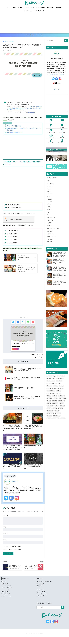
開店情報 (20, 7)
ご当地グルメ (51, 184)
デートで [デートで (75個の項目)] (49, 388)
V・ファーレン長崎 (40, 7)
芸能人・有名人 (51, 234)
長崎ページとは (41, 594)
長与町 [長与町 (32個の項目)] (57, 413)
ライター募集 (40, 586)
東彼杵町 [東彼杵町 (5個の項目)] (62, 408)
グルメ (9, 7)
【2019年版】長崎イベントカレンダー (34, 35)
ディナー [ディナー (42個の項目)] (57, 386)
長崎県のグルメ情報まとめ (14, 126)
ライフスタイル (50, 7)
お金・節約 (50, 220)
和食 (49, 207)
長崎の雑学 (50, 240)
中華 (49, 204)
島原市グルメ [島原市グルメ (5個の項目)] (61, 403)
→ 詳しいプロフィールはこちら (57, 75)
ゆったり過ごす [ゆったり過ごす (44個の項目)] (50, 383)
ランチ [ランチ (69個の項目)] (56, 388)
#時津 (35, 108)
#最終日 (18, 108)
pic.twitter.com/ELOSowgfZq (20, 110)
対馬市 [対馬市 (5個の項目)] (49, 403)
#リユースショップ (24, 108)
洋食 (49, 215)
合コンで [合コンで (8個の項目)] (58, 396)
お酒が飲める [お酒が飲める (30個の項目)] (61, 378)
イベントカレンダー (62, 141)
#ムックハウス (33, 107)
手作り (49, 212)
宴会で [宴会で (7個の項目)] (55, 401)
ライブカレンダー (29, 11)
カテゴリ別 (62, 121)
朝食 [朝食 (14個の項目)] (56, 408)
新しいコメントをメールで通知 (12, 548)
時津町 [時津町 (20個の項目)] (62, 406)
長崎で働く (50, 226)
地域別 (14, 7)
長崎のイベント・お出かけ (54, 228)
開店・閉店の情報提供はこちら (15, 132)
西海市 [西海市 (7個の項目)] (55, 411)
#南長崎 (38, 108)
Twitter (6, 502)
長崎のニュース (51, 237)
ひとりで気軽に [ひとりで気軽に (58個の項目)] (60, 381)
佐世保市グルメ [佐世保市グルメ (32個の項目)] (50, 393)
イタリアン (50, 186)
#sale (37, 107)
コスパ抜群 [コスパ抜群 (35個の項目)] (59, 383)
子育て (49, 223)
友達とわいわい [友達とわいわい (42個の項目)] (50, 396)
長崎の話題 (58, 7)
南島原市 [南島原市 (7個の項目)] (58, 393)
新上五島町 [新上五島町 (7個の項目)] (55, 406)
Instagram (17, 502)
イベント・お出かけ (29, 7)
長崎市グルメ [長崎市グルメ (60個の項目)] (56, 418)
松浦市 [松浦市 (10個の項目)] (49, 411)
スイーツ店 (50, 194)
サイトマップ (40, 592)
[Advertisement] (34, 23)
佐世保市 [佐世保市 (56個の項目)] (60, 391)
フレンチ (50, 199)
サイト (5, 542)
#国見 (32, 108)
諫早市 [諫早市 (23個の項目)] (60, 411)
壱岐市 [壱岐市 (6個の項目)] (49, 398)
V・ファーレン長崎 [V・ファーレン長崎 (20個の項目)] (51, 378)
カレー (49, 192)
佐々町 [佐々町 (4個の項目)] (49, 391)
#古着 (11, 108)
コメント (5, 517)
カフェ (49, 189)
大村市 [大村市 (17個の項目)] (54, 398)
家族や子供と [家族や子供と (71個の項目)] (62, 401)
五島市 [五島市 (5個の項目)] (61, 388)
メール (5, 535)
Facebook (11, 502)
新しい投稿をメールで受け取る (12, 552)
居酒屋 (49, 210)
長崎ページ (56, 89)
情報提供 (39, 588)
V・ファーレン (62, 131)
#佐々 (10, 110)
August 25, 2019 (31, 112)
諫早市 (41, 359)
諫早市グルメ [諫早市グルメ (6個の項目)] (50, 413)
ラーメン (50, 202)
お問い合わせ (38, 11)
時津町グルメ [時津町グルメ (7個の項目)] (50, 408)
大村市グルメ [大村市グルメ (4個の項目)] (61, 398)
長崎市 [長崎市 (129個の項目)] (49, 418)
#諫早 (29, 108)
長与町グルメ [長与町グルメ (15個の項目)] (50, 416)
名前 (4, 529)
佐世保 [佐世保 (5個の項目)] (54, 391)
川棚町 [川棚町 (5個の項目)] (49, 406)
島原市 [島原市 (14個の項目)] (54, 403)
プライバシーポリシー (42, 596)
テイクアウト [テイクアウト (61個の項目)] (50, 386)
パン (49, 197)
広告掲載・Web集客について (44, 584)
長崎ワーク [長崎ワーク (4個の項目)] (58, 416)
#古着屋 (14, 108)
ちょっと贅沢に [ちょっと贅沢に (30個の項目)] (50, 381)
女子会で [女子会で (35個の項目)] (49, 401)
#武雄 (13, 110)
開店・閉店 (40, 357)
